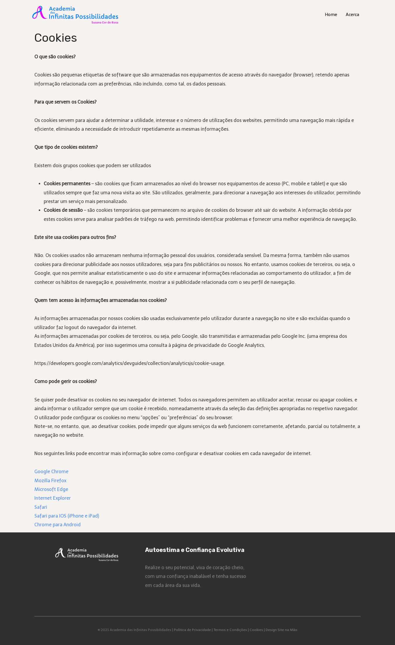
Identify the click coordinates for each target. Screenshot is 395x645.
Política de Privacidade (192, 630)
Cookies (256, 630)
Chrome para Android (57, 524)
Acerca (352, 14)
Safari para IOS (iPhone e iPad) (66, 516)
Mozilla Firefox (50, 480)
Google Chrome (51, 471)
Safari (40, 507)
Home (331, 14)
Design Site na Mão (281, 630)
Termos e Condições (230, 630)
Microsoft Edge (51, 489)
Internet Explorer (52, 498)
